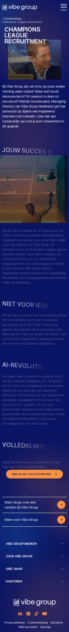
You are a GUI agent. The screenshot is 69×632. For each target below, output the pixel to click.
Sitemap (45, 627)
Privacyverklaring (14, 622)
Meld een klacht (28, 627)
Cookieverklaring (37, 622)
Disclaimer (56, 622)
